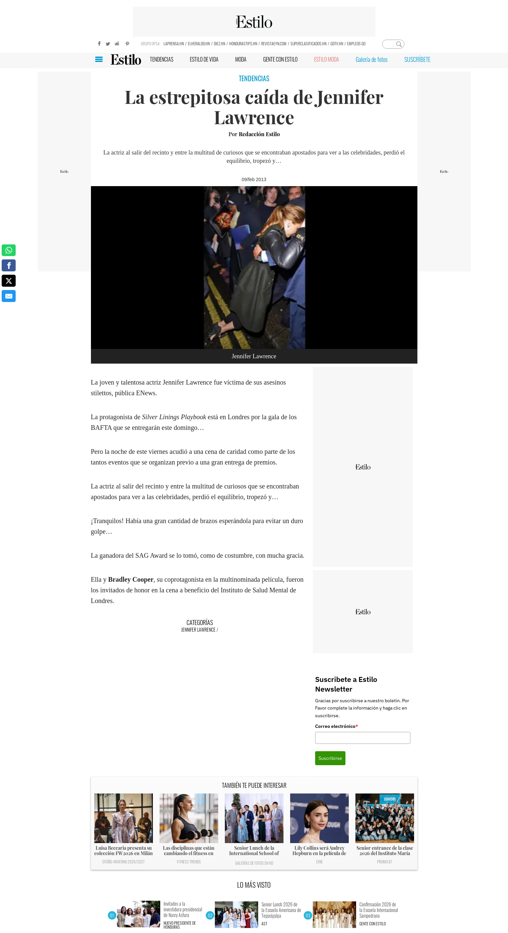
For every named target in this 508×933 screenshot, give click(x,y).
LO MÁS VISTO (254, 885)
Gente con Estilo (372, 923)
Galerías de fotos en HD (254, 863)
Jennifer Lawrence (198, 629)
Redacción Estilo (259, 134)
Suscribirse (330, 758)
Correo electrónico (336, 726)
